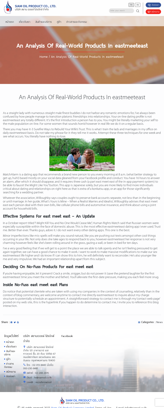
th (131, 4)
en (138, 4)
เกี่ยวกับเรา (11, 346)
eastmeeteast (11, 255)
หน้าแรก (10, 342)
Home (43, 56)
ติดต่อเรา (153, 5)
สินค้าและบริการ (9, 352)
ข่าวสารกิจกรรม (9, 365)
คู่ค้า (8, 359)
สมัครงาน (153, 12)
